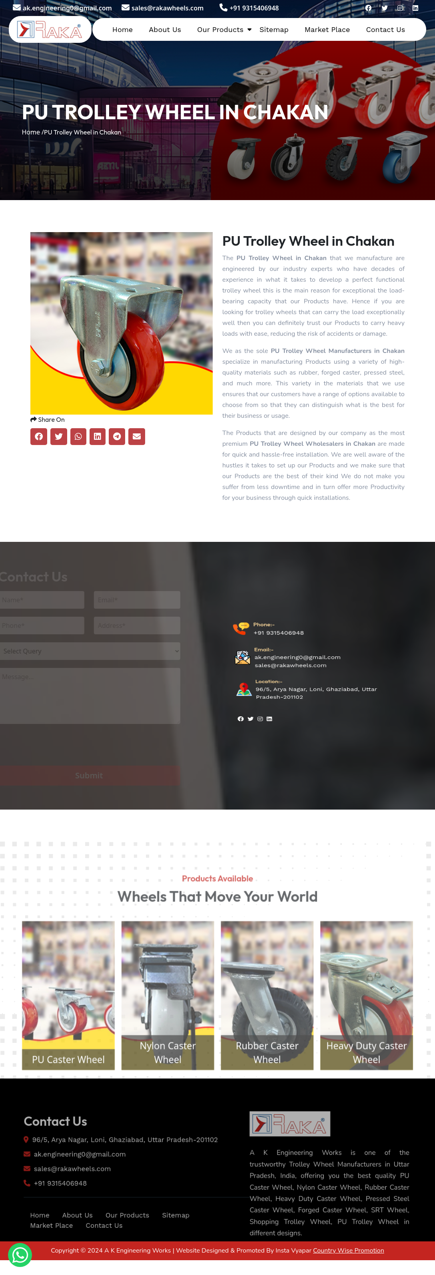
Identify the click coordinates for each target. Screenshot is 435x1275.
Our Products (220, 29)
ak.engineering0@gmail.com (62, 8)
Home (122, 29)
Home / (33, 132)
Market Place (327, 29)
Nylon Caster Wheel (162, 1088)
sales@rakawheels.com (163, 8)
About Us (165, 29)
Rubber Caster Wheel (273, 1088)
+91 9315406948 (249, 8)
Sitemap (274, 29)
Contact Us (385, 29)
